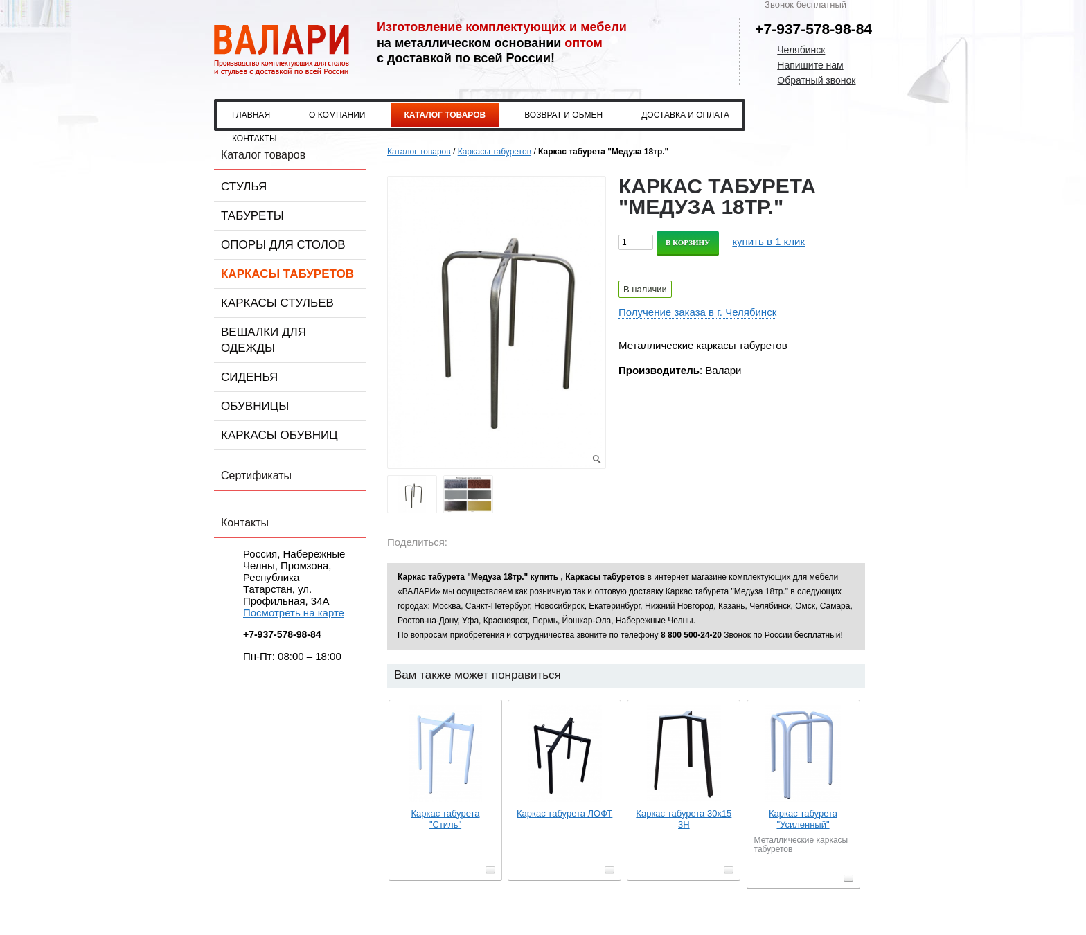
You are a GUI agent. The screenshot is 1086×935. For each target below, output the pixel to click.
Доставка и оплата (685, 115)
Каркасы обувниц (279, 435)
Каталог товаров (445, 115)
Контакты (254, 138)
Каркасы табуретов (287, 273)
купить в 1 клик (768, 241)
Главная (251, 115)
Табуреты (252, 215)
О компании (337, 115)
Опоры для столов (283, 244)
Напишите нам (810, 65)
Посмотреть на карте (293, 612)
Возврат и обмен (563, 115)
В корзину (688, 242)
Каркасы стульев (277, 303)
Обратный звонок (816, 80)
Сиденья (249, 377)
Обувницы (255, 406)
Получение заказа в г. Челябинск (697, 312)
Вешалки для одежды (263, 340)
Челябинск (801, 49)
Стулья (244, 186)
